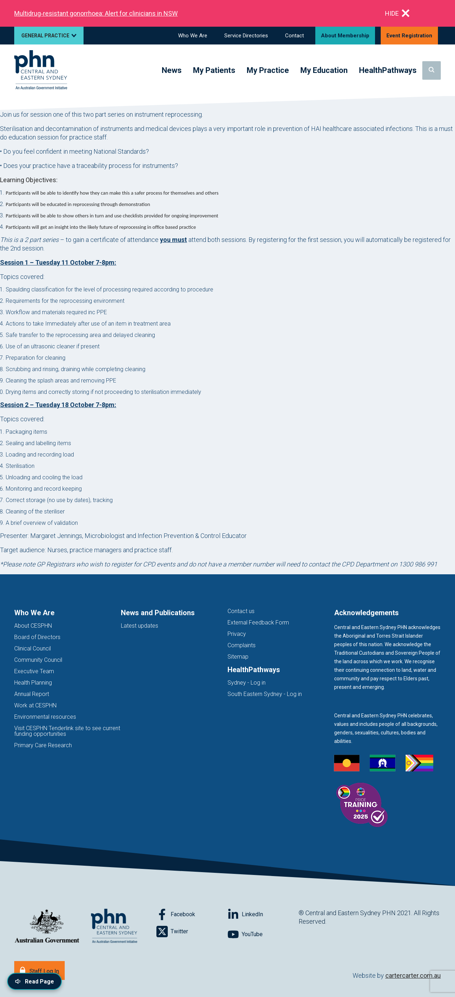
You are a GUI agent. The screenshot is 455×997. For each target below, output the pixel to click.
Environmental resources (45, 716)
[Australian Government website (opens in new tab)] (47, 926)
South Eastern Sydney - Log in (265, 694)
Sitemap (238, 656)
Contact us (241, 611)
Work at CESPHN (35, 705)
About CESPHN (33, 625)
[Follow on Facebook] (192, 914)
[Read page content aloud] (34, 981)
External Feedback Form (258, 622)
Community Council (38, 659)
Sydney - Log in (247, 682)
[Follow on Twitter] (192, 931)
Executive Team (34, 671)
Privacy (237, 634)
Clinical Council (32, 648)
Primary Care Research (43, 745)
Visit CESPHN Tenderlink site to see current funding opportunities (67, 731)
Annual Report (31, 694)
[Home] (40, 70)
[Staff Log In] (39, 970)
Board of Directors (37, 637)
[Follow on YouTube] (263, 934)
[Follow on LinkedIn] (263, 914)
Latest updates (139, 625)
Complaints (242, 645)
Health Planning (33, 682)
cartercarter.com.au (413, 975)
